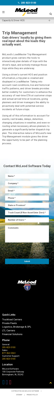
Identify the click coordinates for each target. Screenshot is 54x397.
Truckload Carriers (12, 319)
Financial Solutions (12, 334)
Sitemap (19, 395)
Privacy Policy (32, 395)
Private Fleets (9, 323)
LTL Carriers (8, 330)
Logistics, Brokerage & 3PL (16, 326)
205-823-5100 (28, 2)
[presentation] (27, 250)
